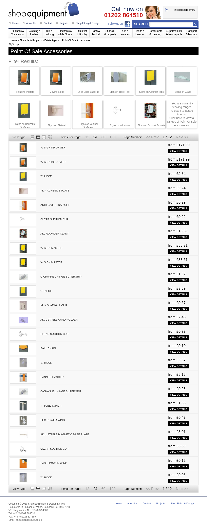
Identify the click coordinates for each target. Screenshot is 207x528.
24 (95, 137)
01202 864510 (123, 15)
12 (87, 137)
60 (103, 137)
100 (112, 137)
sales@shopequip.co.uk (29, 520)
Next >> (182, 137)
